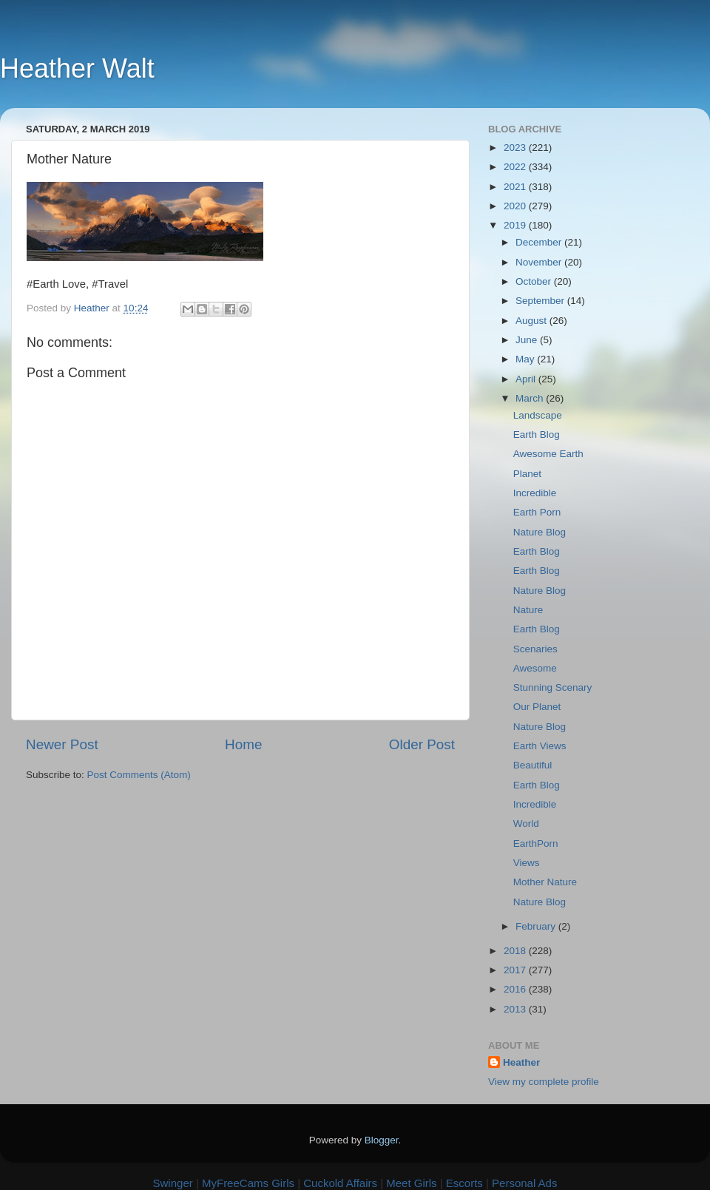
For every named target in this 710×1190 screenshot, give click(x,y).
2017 (516, 970)
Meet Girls (411, 1183)
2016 (516, 989)
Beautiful (532, 765)
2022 (516, 166)
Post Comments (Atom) (139, 774)
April (526, 379)
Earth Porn (537, 512)
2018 (516, 950)
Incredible (535, 492)
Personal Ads (524, 1183)
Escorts (464, 1183)
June (527, 339)
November (539, 262)
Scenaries (535, 649)
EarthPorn (535, 843)
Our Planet (537, 706)
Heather (521, 1062)
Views (526, 862)
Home (243, 744)
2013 (516, 1009)
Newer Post (62, 744)
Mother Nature (545, 882)
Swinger (173, 1183)
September (541, 300)
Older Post (422, 744)
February (536, 926)
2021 (516, 186)
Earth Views (540, 745)
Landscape (537, 415)
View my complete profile (543, 1081)
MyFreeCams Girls (248, 1183)
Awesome (535, 668)
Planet (527, 473)
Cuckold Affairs (340, 1183)
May (526, 359)
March (530, 398)
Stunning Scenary (552, 687)
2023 (516, 147)
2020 (516, 206)
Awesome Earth (548, 453)
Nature (528, 609)
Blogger (382, 1140)
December (539, 242)
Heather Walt (77, 68)
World (526, 823)
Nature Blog (539, 532)
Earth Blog (536, 434)
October (534, 281)
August (532, 320)
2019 (516, 225)
